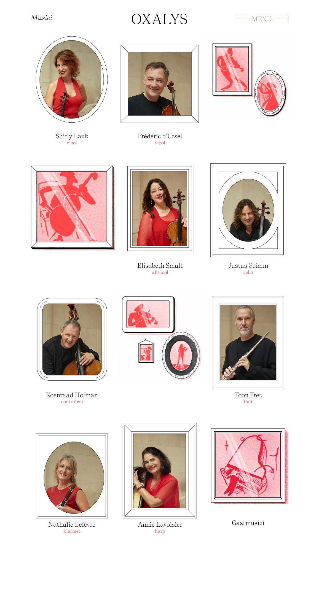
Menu (262, 19)
